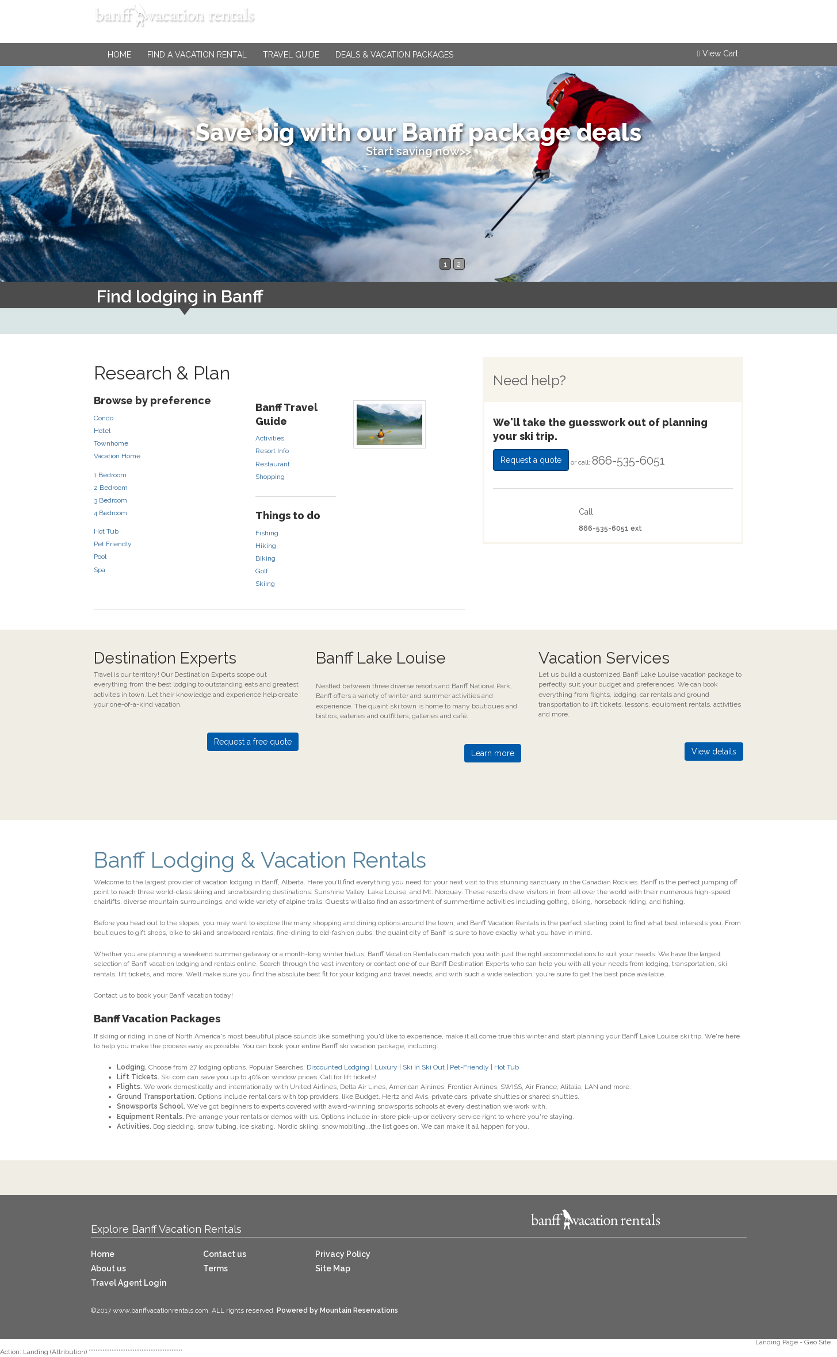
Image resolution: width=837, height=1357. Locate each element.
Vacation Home (117, 456)
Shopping (270, 477)
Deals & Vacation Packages (394, 54)
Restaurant (272, 464)
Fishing (266, 533)
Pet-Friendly (469, 1067)
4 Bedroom (110, 513)
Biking (265, 558)
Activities (269, 438)
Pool (100, 557)
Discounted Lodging (338, 1067)
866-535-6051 (693, 26)
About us (108, 1268)
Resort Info (272, 451)
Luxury (386, 1067)
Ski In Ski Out (424, 1067)
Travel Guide (291, 54)
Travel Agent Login (128, 1282)
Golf (261, 571)
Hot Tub (106, 531)
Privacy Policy (342, 1254)
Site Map (332, 1268)
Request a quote (530, 460)
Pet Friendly (113, 544)
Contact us (224, 1254)
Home (119, 54)
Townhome (111, 443)
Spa (99, 570)
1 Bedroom (110, 475)
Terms (215, 1268)
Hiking (265, 546)
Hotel (102, 431)
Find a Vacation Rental (197, 54)
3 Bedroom (110, 500)
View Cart (717, 53)
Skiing (265, 584)
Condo (103, 418)
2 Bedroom (111, 488)
